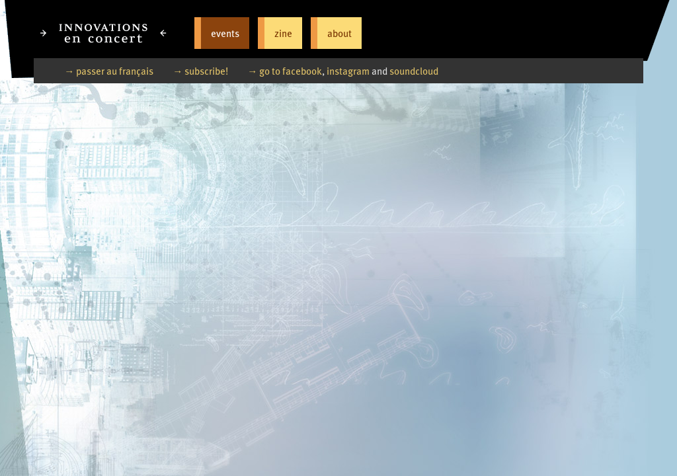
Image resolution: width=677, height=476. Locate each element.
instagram (348, 70)
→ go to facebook (284, 70)
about (339, 33)
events (225, 33)
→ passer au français (108, 70)
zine (283, 33)
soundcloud (413, 70)
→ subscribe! (200, 70)
